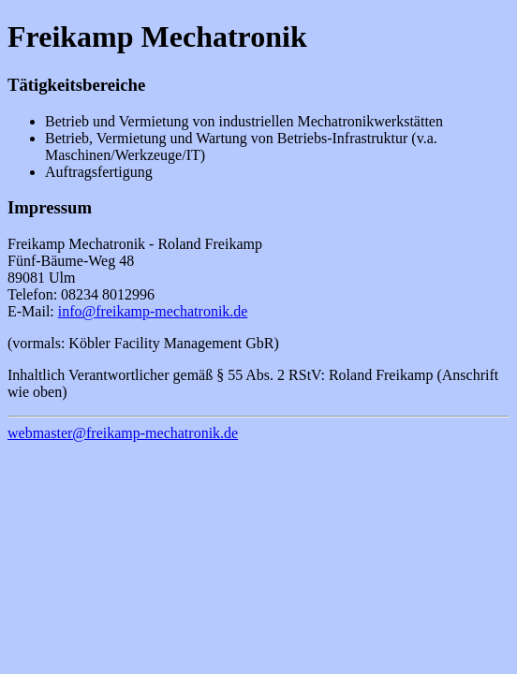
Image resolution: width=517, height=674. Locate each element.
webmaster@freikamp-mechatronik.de (122, 433)
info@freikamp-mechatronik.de (153, 311)
